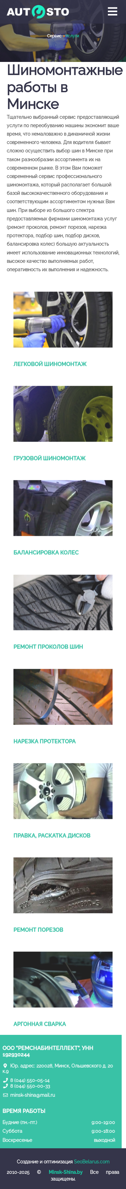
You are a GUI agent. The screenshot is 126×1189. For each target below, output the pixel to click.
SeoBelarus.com (92, 1161)
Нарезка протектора (44, 753)
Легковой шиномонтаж (50, 376)
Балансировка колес (46, 565)
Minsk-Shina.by (66, 1172)
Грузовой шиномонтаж (49, 470)
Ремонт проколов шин (48, 659)
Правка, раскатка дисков (51, 847)
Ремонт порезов (38, 942)
